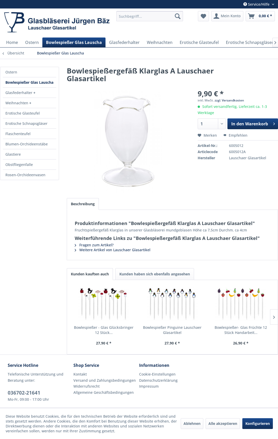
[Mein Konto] (227, 16)
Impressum (149, 386)
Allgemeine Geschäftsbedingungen (103, 392)
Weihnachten (17, 102)
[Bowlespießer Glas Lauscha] (74, 42)
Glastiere (13, 154)
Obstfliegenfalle (19, 164)
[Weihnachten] (159, 42)
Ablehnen (192, 423)
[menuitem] (149, 16)
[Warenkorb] (260, 16)
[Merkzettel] (203, 16)
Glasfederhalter (19, 92)
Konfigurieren (257, 423)
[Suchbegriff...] (149, 16)
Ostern (11, 72)
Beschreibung (83, 203)
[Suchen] (177, 16)
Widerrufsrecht (86, 386)
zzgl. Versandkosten (229, 100)
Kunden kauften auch (90, 274)
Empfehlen (235, 135)
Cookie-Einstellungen (157, 374)
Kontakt (80, 374)
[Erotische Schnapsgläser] (249, 42)
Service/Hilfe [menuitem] (257, 4)
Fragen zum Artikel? (94, 244)
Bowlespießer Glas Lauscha (29, 82)
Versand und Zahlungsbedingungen (104, 380)
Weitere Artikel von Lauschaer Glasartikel (112, 249)
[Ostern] (32, 42)
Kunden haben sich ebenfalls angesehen (154, 274)
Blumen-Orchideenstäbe (26, 144)
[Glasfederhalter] (124, 42)
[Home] (12, 42)
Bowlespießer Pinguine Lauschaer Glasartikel (172, 330)
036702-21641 (24, 392)
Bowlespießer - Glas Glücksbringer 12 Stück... (103, 330)
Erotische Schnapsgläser (26, 123)
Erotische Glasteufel (22, 113)
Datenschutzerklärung (158, 380)
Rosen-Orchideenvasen (25, 174)
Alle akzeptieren (222, 423)
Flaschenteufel (18, 133)
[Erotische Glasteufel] (199, 42)
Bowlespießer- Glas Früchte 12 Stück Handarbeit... (241, 330)
